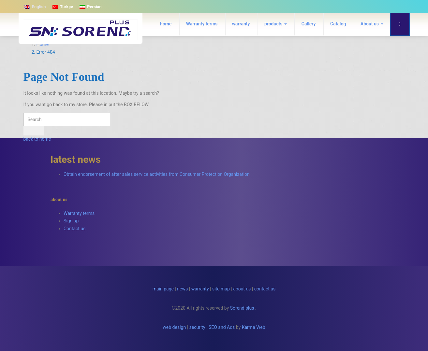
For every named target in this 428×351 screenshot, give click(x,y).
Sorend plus (242, 308)
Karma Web (253, 327)
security (197, 327)
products (275, 23)
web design (174, 327)
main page (163, 288)
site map (221, 288)
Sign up (71, 220)
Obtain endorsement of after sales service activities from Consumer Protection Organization (157, 174)
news (182, 288)
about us (242, 288)
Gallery (308, 23)
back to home (37, 139)
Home (43, 44)
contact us (265, 288)
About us (372, 23)
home (165, 23)
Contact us (74, 228)
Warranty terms (202, 23)
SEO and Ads (222, 327)
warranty (241, 23)
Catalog (338, 23)
